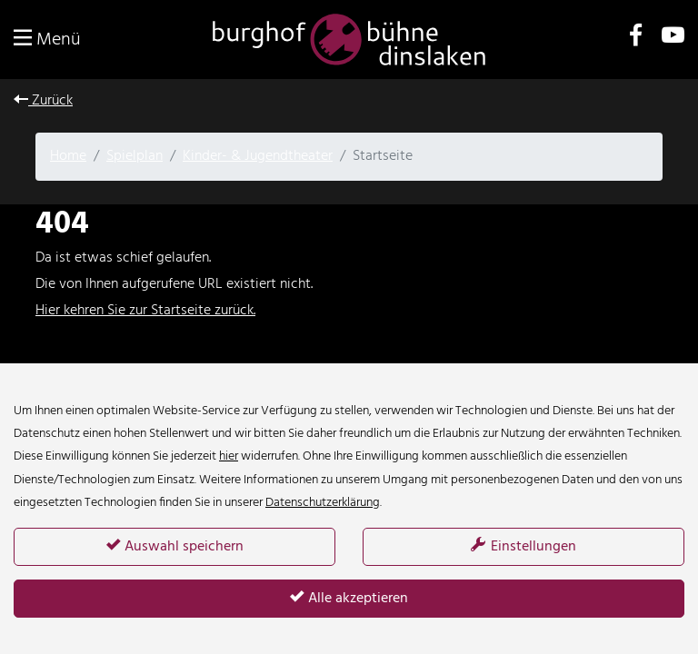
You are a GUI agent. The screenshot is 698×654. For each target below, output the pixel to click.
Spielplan (134, 156)
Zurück (43, 101)
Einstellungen (523, 547)
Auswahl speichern (175, 547)
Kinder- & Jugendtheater (258, 156)
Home (68, 156)
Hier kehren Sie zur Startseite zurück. (145, 310)
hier (228, 456)
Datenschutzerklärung (322, 502)
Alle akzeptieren (349, 598)
